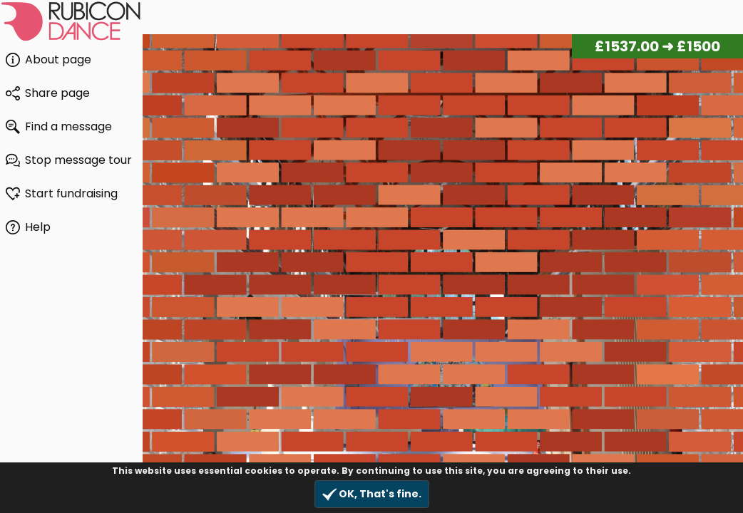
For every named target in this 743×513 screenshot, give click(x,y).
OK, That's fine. (371, 494)
